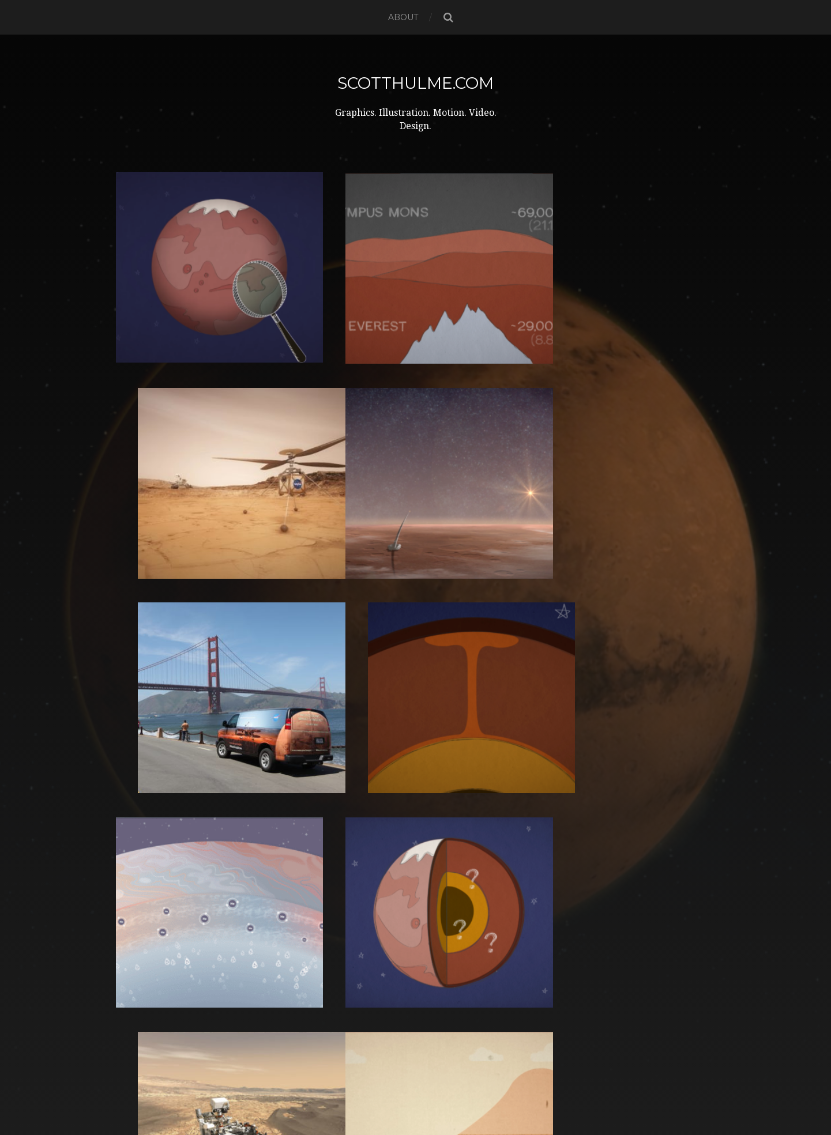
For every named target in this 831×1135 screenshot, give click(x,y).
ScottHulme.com (415, 83)
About (403, 17)
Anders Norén (435, 1095)
